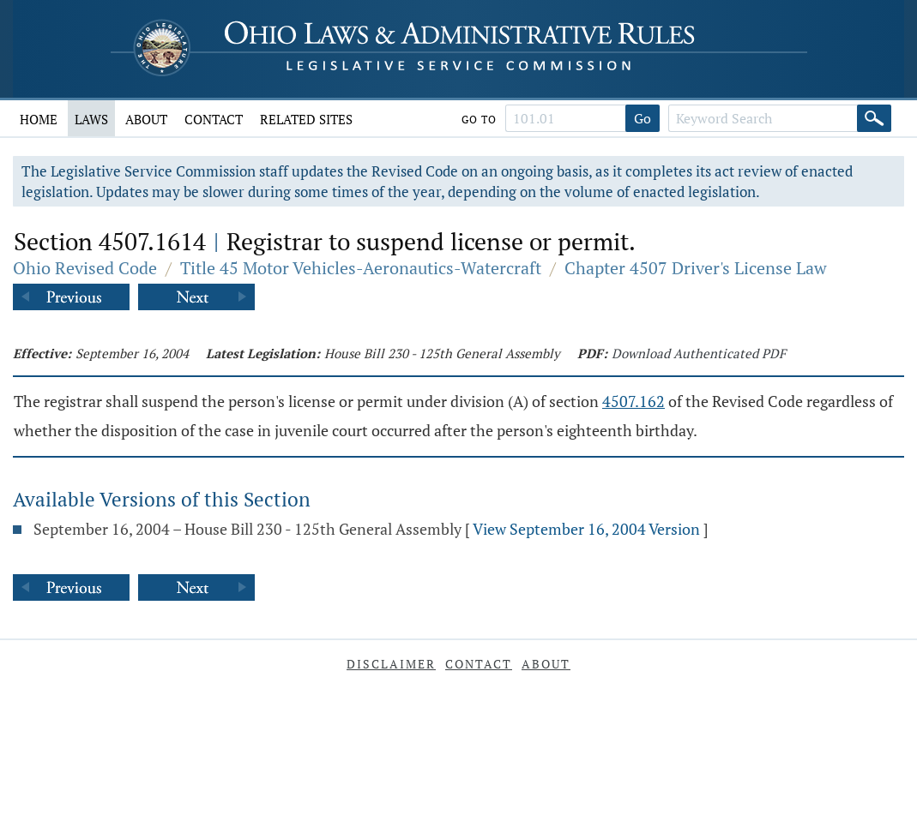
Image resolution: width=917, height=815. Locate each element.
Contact (213, 119)
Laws (91, 119)
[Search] (874, 118)
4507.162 (633, 401)
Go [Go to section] (642, 118)
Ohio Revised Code (85, 267)
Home (38, 119)
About (146, 119)
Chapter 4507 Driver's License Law (695, 267)
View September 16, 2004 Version (586, 528)
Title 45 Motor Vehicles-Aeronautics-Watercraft (360, 267)
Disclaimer (391, 664)
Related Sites (306, 119)
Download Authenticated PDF (699, 353)
